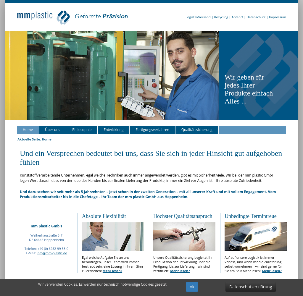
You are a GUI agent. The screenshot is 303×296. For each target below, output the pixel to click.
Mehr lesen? (112, 270)
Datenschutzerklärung (250, 286)
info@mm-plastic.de (52, 253)
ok (192, 286)
